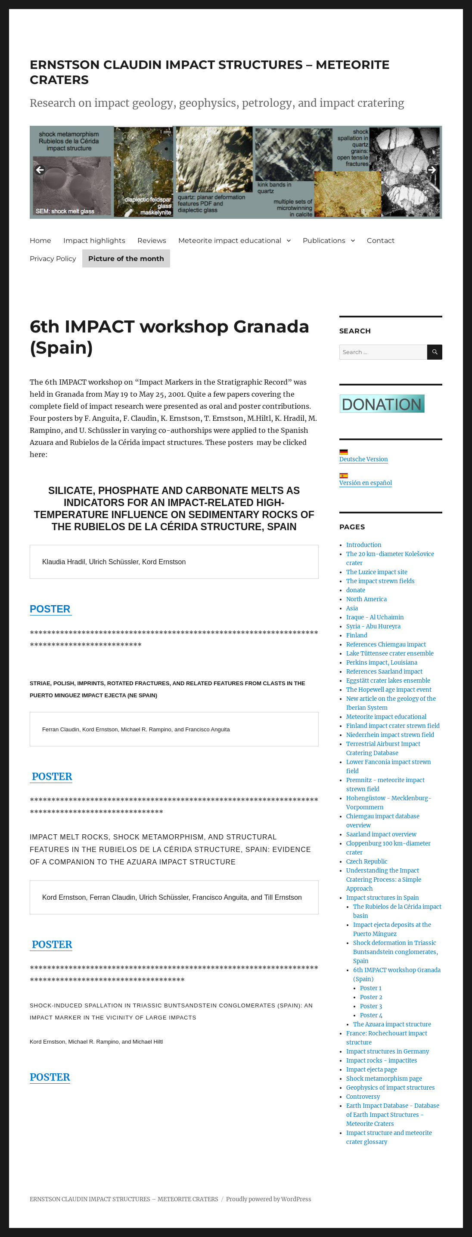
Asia (352, 608)
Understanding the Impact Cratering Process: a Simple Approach (383, 879)
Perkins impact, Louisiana (381, 662)
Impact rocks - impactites (381, 1060)
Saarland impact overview (381, 834)
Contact (381, 240)
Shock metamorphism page (384, 1078)
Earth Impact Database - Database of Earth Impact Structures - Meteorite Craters (392, 1115)
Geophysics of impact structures (390, 1087)
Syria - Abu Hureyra (373, 626)
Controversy (363, 1096)
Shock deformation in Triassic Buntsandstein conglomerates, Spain (395, 952)
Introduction (364, 545)
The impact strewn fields (380, 581)
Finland (356, 635)
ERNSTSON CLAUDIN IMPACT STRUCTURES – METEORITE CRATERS (124, 1199)
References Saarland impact (384, 671)
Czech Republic (367, 861)
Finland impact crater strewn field (393, 726)
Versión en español (365, 480)
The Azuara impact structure (392, 1024)
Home (40, 240)
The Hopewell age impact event (389, 689)
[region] (236, 172)
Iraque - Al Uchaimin (375, 617)
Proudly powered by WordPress (268, 1199)
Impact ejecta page (371, 1069)
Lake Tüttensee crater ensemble (390, 653)
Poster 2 (371, 997)
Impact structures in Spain (382, 897)
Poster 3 (371, 1006)
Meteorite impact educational (229, 240)
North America (366, 599)
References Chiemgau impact (386, 644)
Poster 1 (371, 988)
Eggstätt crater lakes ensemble (388, 680)
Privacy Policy (53, 259)
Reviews (151, 240)
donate (355, 590)
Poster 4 (371, 1015)
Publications (324, 240)
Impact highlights (94, 240)
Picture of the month (126, 259)
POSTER (51, 776)
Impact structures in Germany (387, 1051)
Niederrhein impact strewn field (390, 735)
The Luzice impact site (376, 572)
